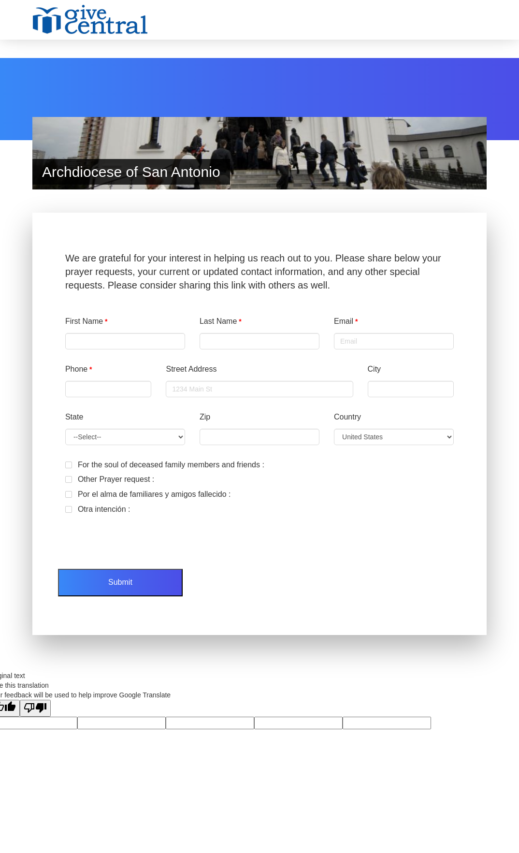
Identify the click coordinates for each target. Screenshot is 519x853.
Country (347, 417)
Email (343, 321)
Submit (120, 582)
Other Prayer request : (109, 479)
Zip (205, 417)
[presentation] (131, 538)
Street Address (191, 369)
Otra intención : (97, 509)
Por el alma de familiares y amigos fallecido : (148, 494)
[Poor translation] (35, 708)
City (374, 369)
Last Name (218, 321)
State (74, 417)
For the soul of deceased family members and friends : (164, 465)
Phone (76, 369)
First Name (84, 321)
